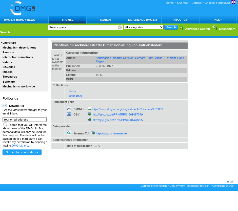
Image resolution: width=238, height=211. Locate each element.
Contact (196, 2)
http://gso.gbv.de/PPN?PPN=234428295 (117, 120)
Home (170, 2)
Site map (182, 2)
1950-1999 (75, 95)
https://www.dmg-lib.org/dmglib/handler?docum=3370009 (127, 109)
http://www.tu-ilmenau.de (111, 133)
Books (72, 91)
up (231, 181)
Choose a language (221, 2)
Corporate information (154, 185)
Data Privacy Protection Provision (189, 185)
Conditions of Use (223, 185)
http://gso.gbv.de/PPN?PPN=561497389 (117, 114)
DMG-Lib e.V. (20, 145)
